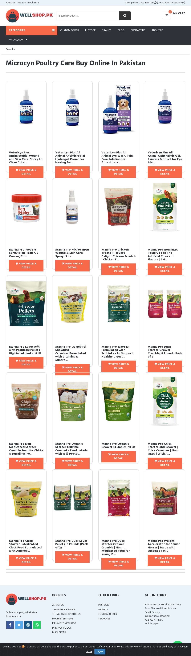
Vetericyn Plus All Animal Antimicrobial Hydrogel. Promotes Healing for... (70, 157)
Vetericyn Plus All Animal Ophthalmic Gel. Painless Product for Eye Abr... (165, 157)
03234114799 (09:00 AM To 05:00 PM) (162, 3)
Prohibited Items (62, 619)
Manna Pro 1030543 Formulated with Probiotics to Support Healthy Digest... (117, 351)
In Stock (90, 30)
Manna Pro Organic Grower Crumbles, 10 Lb (118, 445)
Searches (104, 619)
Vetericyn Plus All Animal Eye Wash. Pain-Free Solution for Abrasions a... (117, 157)
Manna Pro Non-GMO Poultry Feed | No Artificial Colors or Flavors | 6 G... (163, 254)
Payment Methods (64, 623)
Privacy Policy (61, 628)
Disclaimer (59, 632)
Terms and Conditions (66, 614)
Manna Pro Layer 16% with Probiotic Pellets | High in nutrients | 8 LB (25, 350)
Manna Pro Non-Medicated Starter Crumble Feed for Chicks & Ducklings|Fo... (26, 448)
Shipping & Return (63, 609)
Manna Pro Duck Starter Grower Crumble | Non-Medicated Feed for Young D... (115, 548)
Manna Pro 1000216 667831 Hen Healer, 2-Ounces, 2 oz (24, 253)
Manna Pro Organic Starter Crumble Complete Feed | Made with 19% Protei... (71, 448)
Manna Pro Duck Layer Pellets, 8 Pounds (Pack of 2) (71, 544)
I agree (99, 652)
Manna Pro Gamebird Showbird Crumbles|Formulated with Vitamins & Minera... (70, 353)
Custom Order (69, 30)
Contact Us (138, 30)
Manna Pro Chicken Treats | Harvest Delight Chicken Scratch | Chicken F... (118, 254)
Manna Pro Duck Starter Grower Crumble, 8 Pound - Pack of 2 (165, 351)
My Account (18, 40)
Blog (121, 30)
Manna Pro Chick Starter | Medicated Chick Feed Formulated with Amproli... (25, 546)
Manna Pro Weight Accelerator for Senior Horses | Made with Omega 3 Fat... (164, 546)
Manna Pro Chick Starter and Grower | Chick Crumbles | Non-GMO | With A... (163, 448)
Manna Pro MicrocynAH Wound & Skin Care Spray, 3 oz (72, 253)
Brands (107, 30)
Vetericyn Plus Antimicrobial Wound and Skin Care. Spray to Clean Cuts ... (26, 157)
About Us (157, 30)
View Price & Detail (26, 172)
